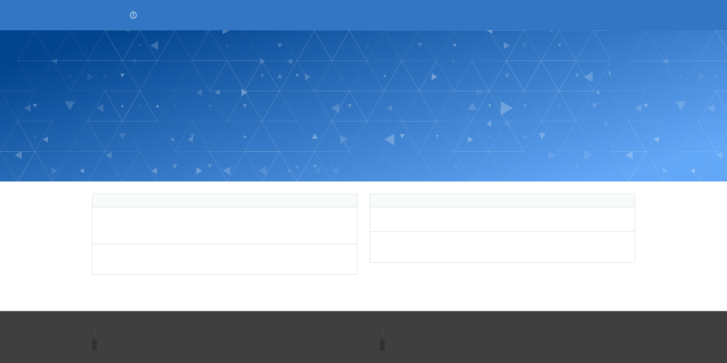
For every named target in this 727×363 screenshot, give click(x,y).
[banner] (363, 106)
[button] (133, 15)
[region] (224, 234)
